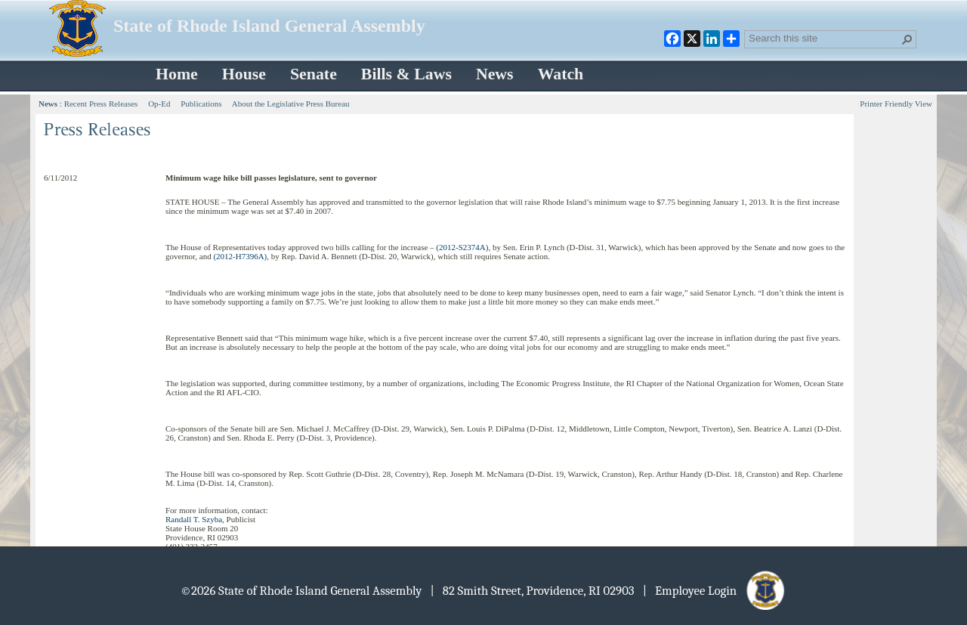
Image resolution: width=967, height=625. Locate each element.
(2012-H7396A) (240, 256)
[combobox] (824, 38)
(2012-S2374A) (462, 247)
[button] (907, 39)
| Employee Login (715, 590)
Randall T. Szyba (193, 519)
